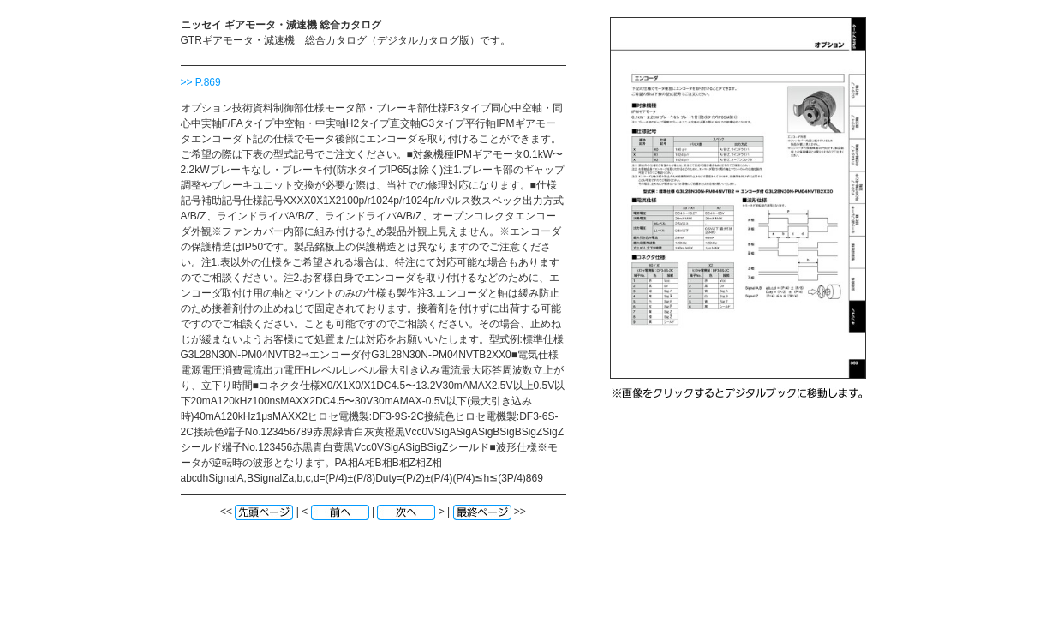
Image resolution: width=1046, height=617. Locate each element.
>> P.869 (201, 82)
